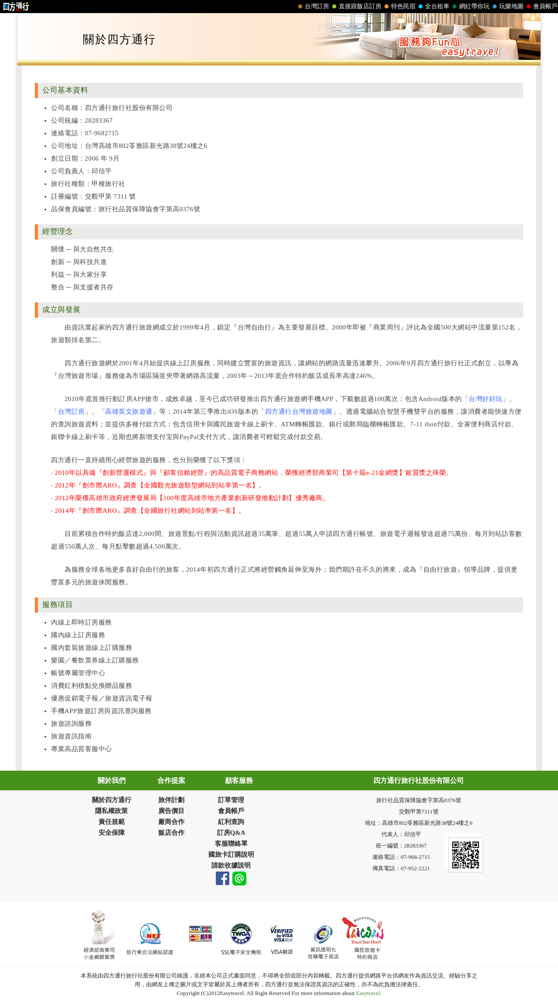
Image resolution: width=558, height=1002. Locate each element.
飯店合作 (171, 832)
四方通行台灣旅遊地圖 (299, 411)
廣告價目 (171, 810)
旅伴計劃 (171, 799)
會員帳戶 (541, 6)
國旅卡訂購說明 (231, 854)
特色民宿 (398, 6)
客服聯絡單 (231, 843)
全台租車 (432, 6)
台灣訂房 (312, 6)
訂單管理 (231, 799)
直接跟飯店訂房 (355, 6)
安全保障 (112, 832)
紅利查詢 (231, 821)
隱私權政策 (111, 810)
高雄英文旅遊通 (129, 411)
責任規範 (112, 821)
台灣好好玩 (486, 398)
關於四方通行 (111, 799)
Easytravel (367, 993)
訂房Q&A (231, 832)
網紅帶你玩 (470, 6)
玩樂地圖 (507, 6)
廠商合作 (171, 821)
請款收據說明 (231, 865)
